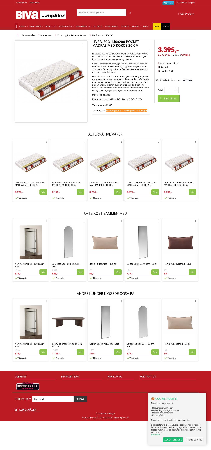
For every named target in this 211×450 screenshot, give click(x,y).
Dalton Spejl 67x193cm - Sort (141, 263)
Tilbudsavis (20, 383)
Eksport (64, 395)
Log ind (191, 2)
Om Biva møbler (68, 387)
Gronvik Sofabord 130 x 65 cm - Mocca (68, 345)
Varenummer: (99, 105)
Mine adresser (115, 391)
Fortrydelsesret (68, 403)
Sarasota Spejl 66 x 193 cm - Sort (66, 265)
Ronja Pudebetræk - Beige (102, 263)
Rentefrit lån (67, 399)
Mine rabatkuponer (117, 399)
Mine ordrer (113, 383)
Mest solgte (20, 395)
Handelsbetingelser (70, 383)
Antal (160, 90)
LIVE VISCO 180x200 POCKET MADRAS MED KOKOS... (104, 183)
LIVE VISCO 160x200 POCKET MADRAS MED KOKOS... (29, 183)
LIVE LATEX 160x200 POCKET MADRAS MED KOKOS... (179, 183)
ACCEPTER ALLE (173, 439)
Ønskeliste (34, 2)
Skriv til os (145, 405)
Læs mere (155, 434)
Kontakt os (22, 2)
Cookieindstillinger (105, 442)
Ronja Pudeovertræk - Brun (178, 263)
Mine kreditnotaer (116, 387)
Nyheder (19, 391)
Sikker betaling (68, 391)
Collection (19, 387)
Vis (43, 192)
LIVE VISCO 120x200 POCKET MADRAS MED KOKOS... (67, 183)
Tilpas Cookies (194, 439)
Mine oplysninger (116, 395)
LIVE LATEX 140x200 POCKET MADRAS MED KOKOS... (141, 183)
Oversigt (19, 403)
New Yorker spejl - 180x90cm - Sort (30, 265)
